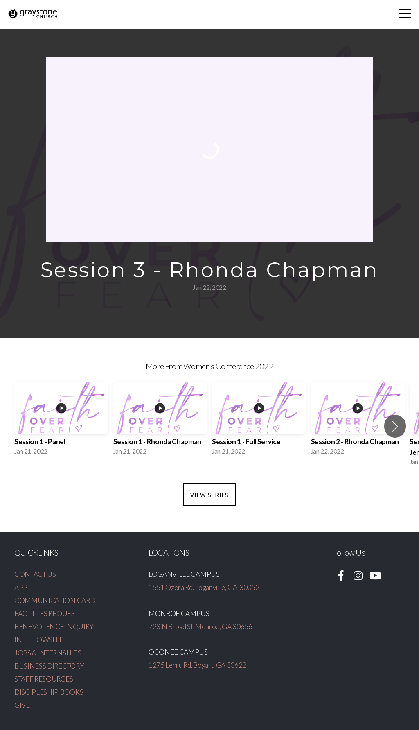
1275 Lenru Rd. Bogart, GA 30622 (197, 665)
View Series (209, 494)
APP (20, 587)
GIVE (22, 705)
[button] (395, 426)
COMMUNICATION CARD (54, 600)
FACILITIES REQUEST (46, 613)
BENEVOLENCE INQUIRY (54, 626)
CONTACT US (35, 574)
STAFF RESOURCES (43, 679)
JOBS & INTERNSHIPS (47, 653)
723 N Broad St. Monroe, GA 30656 (200, 626)
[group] (61, 421)
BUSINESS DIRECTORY (49, 666)
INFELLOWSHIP (39, 639)
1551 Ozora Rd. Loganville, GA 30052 (204, 587)
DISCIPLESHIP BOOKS (48, 692)
